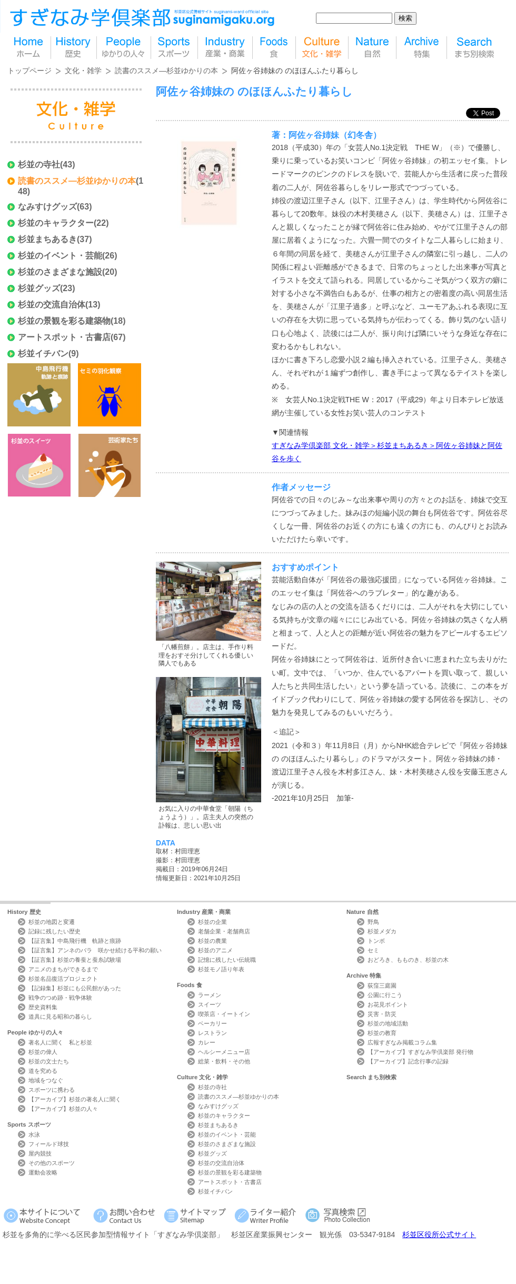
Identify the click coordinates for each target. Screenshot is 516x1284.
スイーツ (209, 1004)
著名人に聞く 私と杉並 (60, 1042)
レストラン (212, 1033)
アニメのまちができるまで (63, 969)
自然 (372, 47)
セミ (373, 950)
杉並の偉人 (42, 1052)
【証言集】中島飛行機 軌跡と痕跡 (74, 941)
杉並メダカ (382, 931)
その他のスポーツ (51, 1163)
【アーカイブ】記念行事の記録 (408, 1061)
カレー (206, 1042)
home (29, 47)
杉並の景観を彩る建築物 (64, 320)
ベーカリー (212, 1023)
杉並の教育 (382, 1033)
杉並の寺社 (39, 164)
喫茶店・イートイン (224, 1014)
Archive (363, 975)
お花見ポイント (388, 1004)
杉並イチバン (43, 353)
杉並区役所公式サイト (439, 1234)
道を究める (42, 1071)
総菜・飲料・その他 (224, 1061)
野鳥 (373, 922)
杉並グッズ (39, 288)
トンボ (376, 941)
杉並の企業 (212, 922)
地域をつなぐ (45, 1080)
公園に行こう (385, 995)
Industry (204, 912)
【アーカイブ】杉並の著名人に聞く (74, 1099)
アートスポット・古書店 (64, 337)
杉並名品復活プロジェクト (63, 979)
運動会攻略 (42, 1172)
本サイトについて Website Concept (46, 1215)
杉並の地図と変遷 (51, 922)
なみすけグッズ (47, 206)
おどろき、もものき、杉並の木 (408, 960)
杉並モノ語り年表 (221, 969)
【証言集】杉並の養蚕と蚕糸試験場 (74, 960)
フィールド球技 (48, 1144)
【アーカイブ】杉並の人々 (63, 1109)
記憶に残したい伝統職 (227, 960)
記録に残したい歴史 (54, 931)
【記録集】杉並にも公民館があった (74, 988)
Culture (202, 1077)
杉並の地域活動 (388, 1023)
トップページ (29, 70)
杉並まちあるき (47, 239)
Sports (29, 1124)
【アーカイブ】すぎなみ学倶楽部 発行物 (420, 1052)
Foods (189, 985)
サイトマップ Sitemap (196, 1215)
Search (371, 1077)
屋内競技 (40, 1153)
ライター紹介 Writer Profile (267, 1215)
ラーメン (209, 995)
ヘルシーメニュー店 (224, 1052)
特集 (421, 47)
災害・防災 (382, 1014)
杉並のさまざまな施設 (60, 271)
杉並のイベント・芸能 (60, 255)
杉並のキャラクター (56, 222)
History (24, 912)
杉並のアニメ (215, 950)
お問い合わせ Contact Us (126, 1215)
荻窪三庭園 (382, 985)
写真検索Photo (338, 1215)
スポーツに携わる (51, 1090)
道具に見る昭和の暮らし (60, 1016)
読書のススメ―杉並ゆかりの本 (166, 70)
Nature (362, 912)
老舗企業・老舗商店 (224, 931)
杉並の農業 (212, 941)
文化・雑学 (83, 70)
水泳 (34, 1134)
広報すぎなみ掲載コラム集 (402, 1042)
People (35, 1032)
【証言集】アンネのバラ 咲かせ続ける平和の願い (95, 950)
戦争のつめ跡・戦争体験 (60, 997)
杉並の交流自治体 (51, 304)
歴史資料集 (42, 1007)
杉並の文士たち (48, 1061)
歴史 (74, 47)
